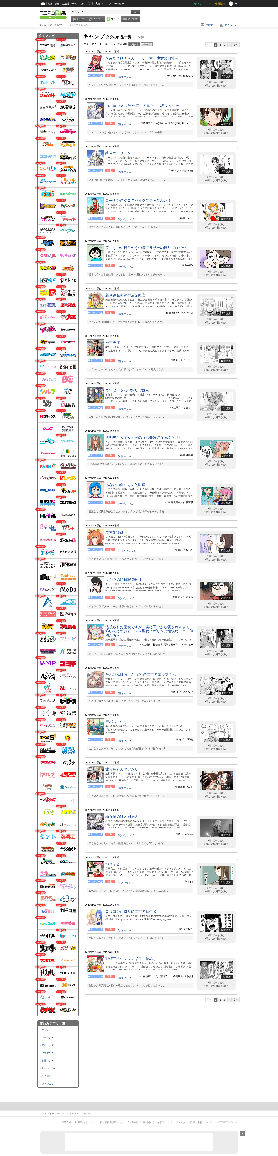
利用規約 (80, 1122)
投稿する (210, 25)
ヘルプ (92, 1122)
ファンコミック (50, 1083)
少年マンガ (48, 1037)
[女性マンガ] (125, 456)
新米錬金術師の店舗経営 (125, 295)
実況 (97, 3)
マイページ (230, 25)
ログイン (197, 3)
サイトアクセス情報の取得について (192, 1122)
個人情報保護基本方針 (112, 1122)
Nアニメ (107, 3)
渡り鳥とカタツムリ (121, 769)
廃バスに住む (116, 722)
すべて (45, 1030)
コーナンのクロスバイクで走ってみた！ (138, 200)
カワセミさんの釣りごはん (127, 390)
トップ (80, 19)
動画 (50, 3)
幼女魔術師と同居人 (121, 817)
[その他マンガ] (126, 219)
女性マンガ (48, 1060)
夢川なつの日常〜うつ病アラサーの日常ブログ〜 (145, 248)
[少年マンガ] (125, 172)
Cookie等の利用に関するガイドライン (148, 1122)
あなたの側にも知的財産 (125, 485)
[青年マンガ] (125, 77)
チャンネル (77, 3)
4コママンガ (48, 1068)
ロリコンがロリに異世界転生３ (131, 911)
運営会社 (66, 1122)
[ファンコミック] (127, 551)
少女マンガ (48, 1053)
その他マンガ (49, 1076)
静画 (57, 3)
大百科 (89, 3)
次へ (235, 44)
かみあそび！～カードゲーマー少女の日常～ (141, 58)
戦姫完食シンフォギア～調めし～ (132, 959)
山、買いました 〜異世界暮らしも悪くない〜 (142, 106)
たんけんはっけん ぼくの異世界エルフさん (140, 674)
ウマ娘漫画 (114, 532)
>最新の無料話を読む (216, 85)
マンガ (114, 19)
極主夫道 (112, 343)
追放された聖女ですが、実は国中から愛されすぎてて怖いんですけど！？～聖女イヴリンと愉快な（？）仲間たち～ (149, 631)
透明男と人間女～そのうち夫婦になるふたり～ (143, 437)
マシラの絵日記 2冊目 (123, 580)
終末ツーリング (118, 153)
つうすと (112, 864)
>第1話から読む (216, 82)
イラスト (98, 19)
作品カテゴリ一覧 (52, 1023)
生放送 (65, 3)
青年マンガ (48, 1045)
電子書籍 (132, 19)
